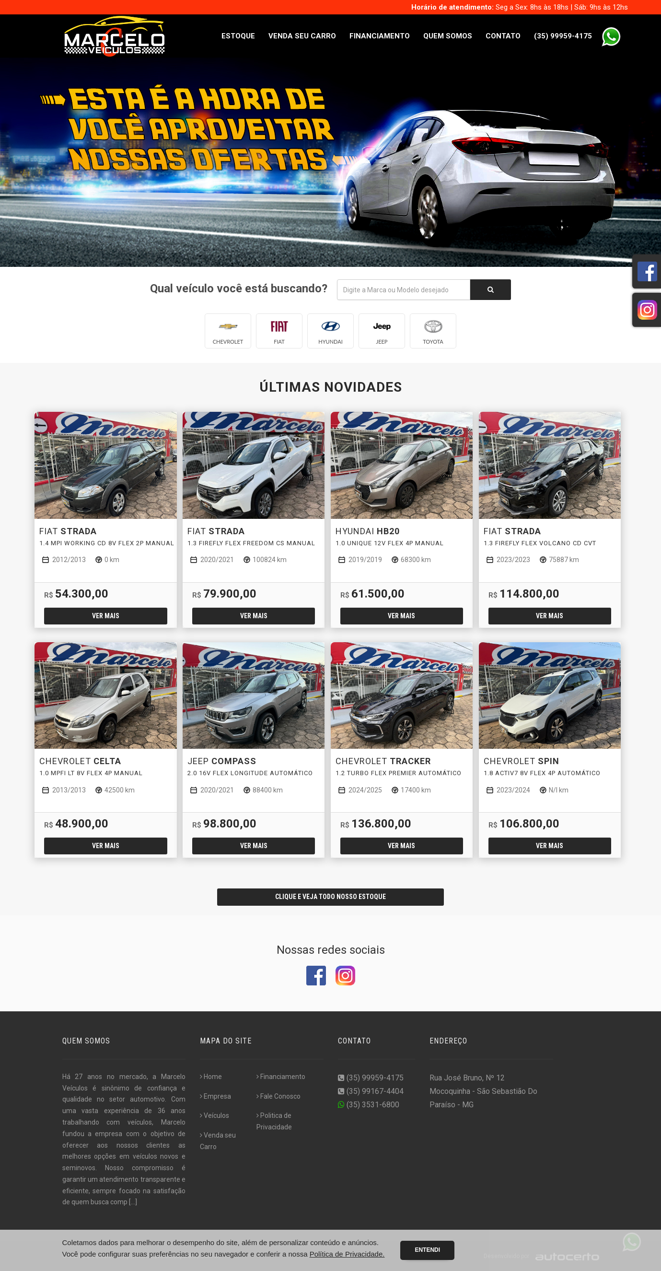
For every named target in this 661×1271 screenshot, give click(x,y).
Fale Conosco (278, 1096)
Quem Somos (447, 36)
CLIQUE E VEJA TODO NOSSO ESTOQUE (330, 896)
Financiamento (379, 36)
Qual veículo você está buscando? (238, 288)
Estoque (238, 36)
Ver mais (105, 616)
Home (211, 1076)
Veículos (214, 1115)
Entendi (427, 1250)
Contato (503, 36)
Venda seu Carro (302, 36)
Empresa (215, 1096)
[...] (133, 1202)
